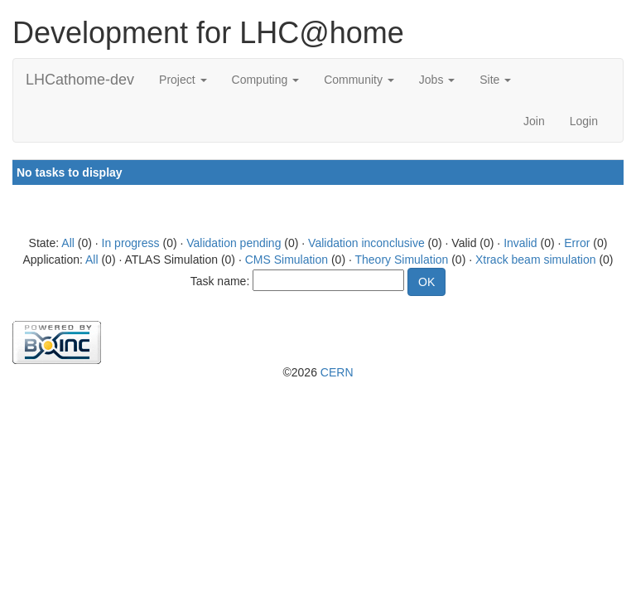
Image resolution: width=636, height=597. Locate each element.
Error (577, 243)
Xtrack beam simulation (535, 259)
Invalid (520, 243)
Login (584, 121)
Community (359, 79)
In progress (131, 243)
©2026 (317, 372)
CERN (337, 372)
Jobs (437, 79)
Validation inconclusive (366, 243)
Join (534, 121)
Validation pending (233, 243)
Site (495, 79)
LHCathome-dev (80, 79)
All (68, 243)
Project (182, 79)
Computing (266, 79)
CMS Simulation (286, 259)
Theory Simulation (401, 259)
